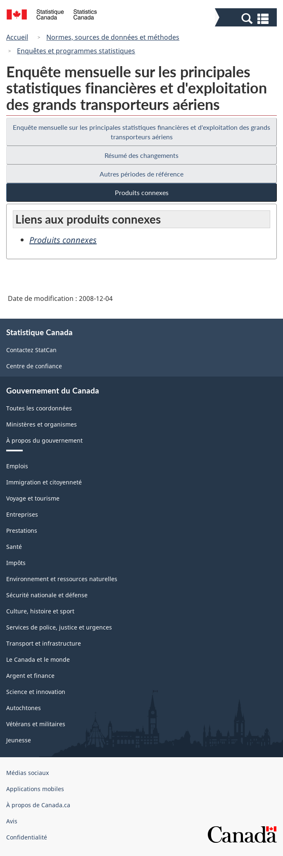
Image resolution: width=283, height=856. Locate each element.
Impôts (16, 563)
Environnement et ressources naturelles (61, 579)
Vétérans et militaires (35, 724)
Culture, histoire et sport (40, 611)
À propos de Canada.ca (38, 805)
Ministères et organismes (41, 424)
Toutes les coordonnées (39, 408)
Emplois (17, 466)
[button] (247, 18)
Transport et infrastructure (43, 643)
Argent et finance (30, 676)
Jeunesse (18, 740)
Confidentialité (26, 837)
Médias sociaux (27, 773)
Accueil (17, 37)
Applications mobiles (35, 789)
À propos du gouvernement (44, 440)
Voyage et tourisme (32, 498)
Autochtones (23, 708)
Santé (14, 547)
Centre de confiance (34, 366)
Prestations (21, 530)
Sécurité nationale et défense (47, 595)
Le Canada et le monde (38, 659)
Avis (11, 821)
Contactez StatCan (31, 350)
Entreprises (22, 514)
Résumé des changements (141, 155)
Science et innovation (35, 692)
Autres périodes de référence (141, 174)
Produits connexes (142, 192)
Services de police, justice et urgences (59, 627)
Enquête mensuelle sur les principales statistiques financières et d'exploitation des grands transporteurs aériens (141, 132)
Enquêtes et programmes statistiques (76, 50)
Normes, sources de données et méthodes (112, 37)
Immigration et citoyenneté (44, 482)
